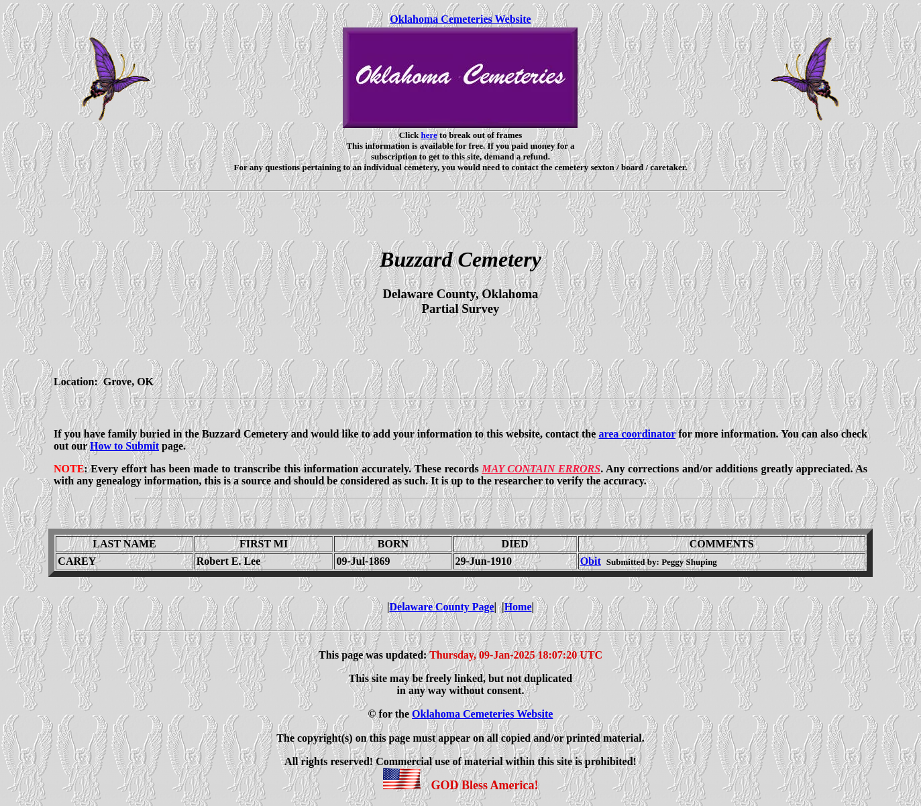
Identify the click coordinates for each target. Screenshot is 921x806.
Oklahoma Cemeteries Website (460, 19)
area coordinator (636, 434)
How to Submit (124, 446)
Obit (590, 561)
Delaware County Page (441, 606)
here (429, 135)
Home (518, 606)
